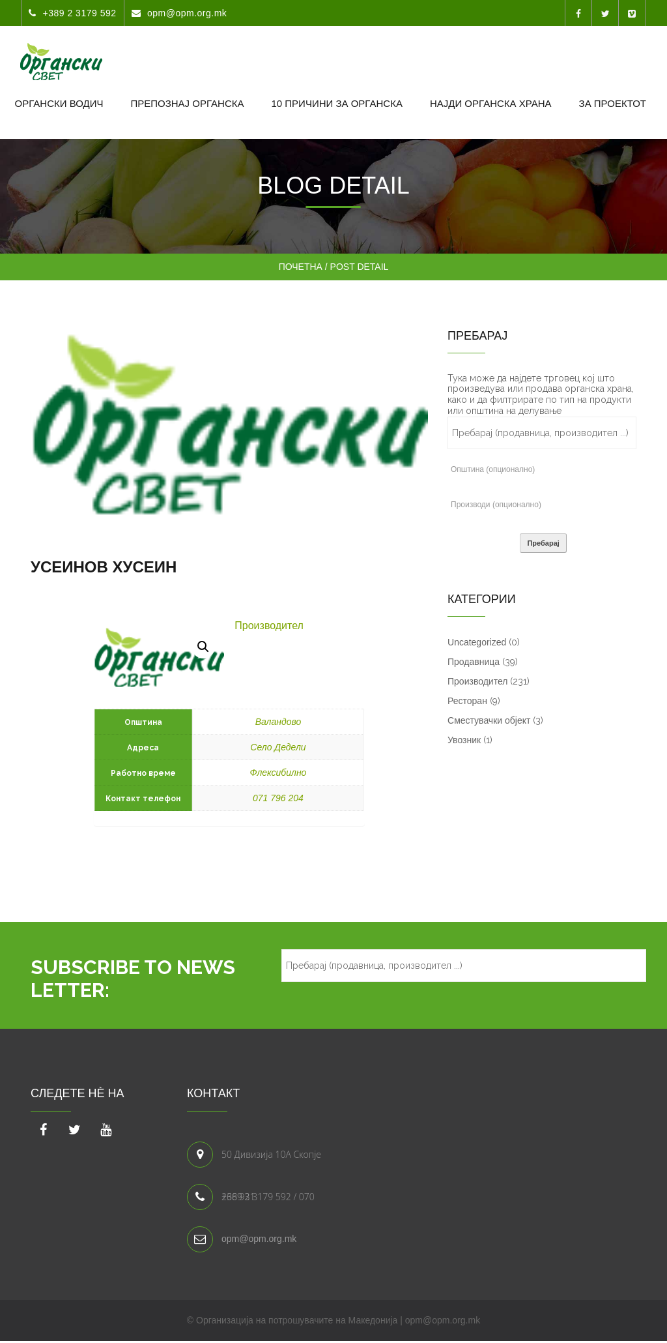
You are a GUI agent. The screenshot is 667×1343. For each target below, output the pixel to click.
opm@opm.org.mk (258, 1238)
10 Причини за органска (336, 103)
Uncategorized (476, 642)
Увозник (464, 740)
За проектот (612, 103)
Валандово (278, 721)
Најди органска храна (491, 103)
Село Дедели (277, 747)
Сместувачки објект (488, 720)
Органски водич (59, 103)
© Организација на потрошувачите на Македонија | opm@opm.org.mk (333, 1320)
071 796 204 (278, 798)
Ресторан (467, 701)
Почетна (300, 266)
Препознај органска (187, 103)
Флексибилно (278, 772)
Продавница (473, 662)
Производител (269, 625)
